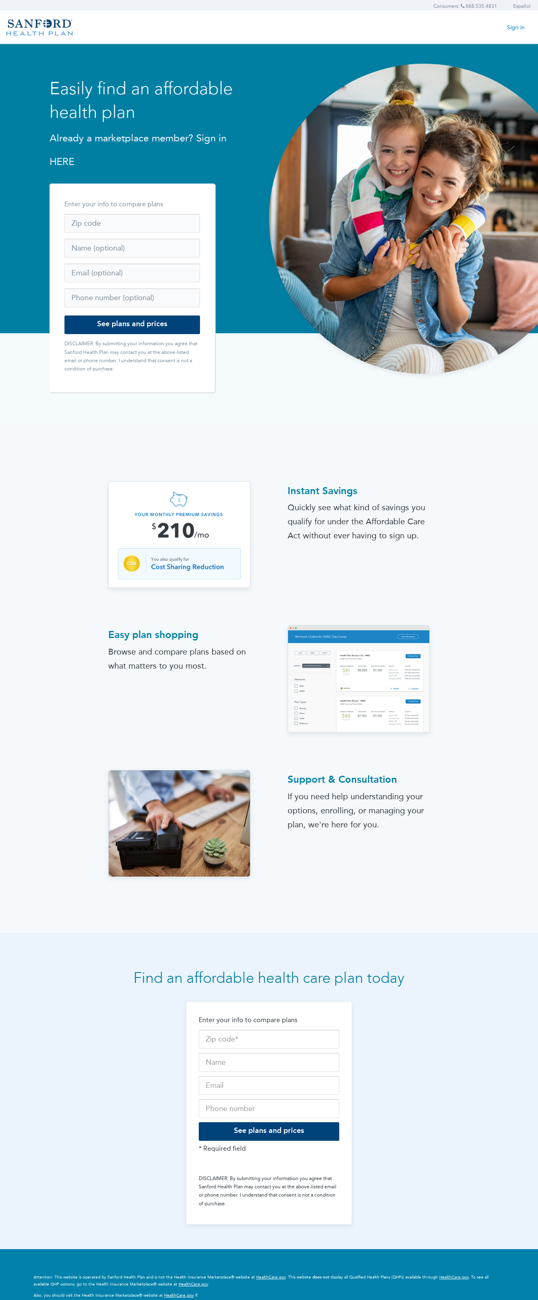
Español (522, 6)
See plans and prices (132, 323)
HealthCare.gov (271, 1277)
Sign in (516, 27)
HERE (62, 161)
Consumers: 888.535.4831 (465, 6)
